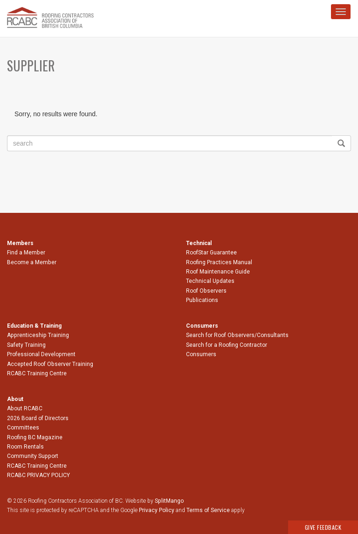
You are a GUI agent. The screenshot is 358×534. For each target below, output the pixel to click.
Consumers (201, 354)
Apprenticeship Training (38, 335)
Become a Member (31, 262)
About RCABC (24, 408)
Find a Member (26, 252)
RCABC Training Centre (37, 373)
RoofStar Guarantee (211, 252)
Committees (23, 427)
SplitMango (169, 501)
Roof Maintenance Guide (218, 271)
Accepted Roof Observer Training (50, 364)
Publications (202, 300)
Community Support (32, 456)
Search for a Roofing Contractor (226, 345)
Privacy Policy (156, 510)
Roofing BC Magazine (34, 437)
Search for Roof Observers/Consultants (237, 335)
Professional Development (41, 354)
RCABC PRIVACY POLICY (38, 475)
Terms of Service (208, 510)
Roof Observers (206, 291)
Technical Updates (210, 281)
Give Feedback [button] (323, 527)
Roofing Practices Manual (219, 262)
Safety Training (26, 345)
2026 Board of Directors (38, 418)
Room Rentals (25, 446)
